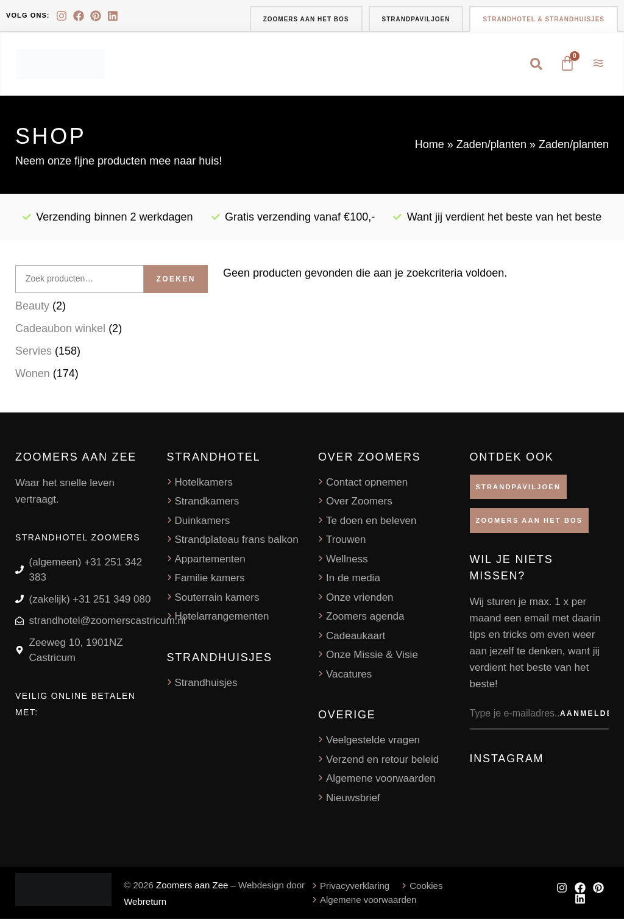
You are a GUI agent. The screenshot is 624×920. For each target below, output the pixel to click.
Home (429, 146)
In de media (353, 579)
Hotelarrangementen (222, 617)
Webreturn (145, 902)
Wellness (347, 560)
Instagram (507, 760)
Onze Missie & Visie (372, 656)
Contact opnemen (367, 483)
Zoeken (175, 280)
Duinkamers (202, 522)
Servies (33, 352)
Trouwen (346, 541)
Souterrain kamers (217, 598)
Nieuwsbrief (353, 799)
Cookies (426, 887)
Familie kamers (210, 579)
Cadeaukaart (355, 637)
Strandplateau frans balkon (237, 541)
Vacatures (349, 675)
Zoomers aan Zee (192, 886)
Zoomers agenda (365, 617)
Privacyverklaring (354, 887)
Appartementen (210, 560)
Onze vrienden (360, 598)
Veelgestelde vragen (373, 741)
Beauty (32, 307)
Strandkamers (207, 502)
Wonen (32, 375)
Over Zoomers (359, 502)
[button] (536, 65)
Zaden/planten (491, 146)
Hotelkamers (204, 483)
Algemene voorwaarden (381, 779)
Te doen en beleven (371, 522)
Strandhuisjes (206, 684)
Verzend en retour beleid (382, 760)
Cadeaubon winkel (60, 330)
